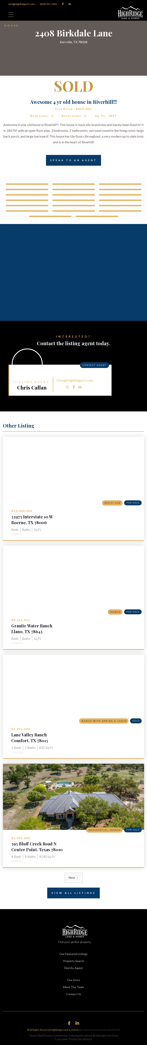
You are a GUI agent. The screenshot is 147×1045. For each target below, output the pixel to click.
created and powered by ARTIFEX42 (100, 1029)
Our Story (73, 980)
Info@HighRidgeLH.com (21, 4)
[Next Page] (73, 878)
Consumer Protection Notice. (74, 1039)
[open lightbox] (27, 184)
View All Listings (71, 893)
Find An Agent (73, 968)
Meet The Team (73, 987)
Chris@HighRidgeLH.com (74, 380)
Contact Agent (94, 365)
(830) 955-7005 (48, 4)
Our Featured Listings (73, 954)
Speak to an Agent (71, 160)
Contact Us (73, 994)
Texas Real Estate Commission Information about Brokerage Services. (74, 1035)
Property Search (73, 961)
